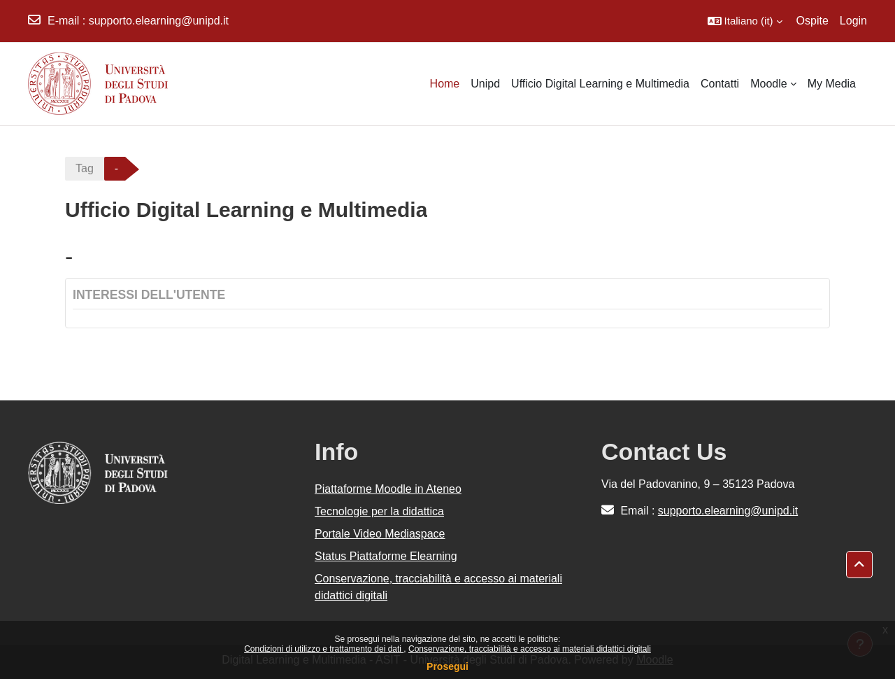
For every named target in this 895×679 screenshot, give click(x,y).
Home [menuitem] (445, 84)
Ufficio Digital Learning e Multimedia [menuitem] (600, 84)
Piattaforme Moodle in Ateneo (388, 489)
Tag (85, 168)
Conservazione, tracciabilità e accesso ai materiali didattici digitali (529, 649)
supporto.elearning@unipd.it (159, 21)
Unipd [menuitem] (485, 84)
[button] (745, 21)
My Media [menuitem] (832, 84)
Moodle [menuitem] (768, 84)
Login (853, 21)
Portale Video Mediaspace (380, 534)
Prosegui (447, 666)
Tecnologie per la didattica (379, 511)
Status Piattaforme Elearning (386, 556)
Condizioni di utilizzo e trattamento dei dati (323, 649)
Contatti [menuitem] (720, 84)
